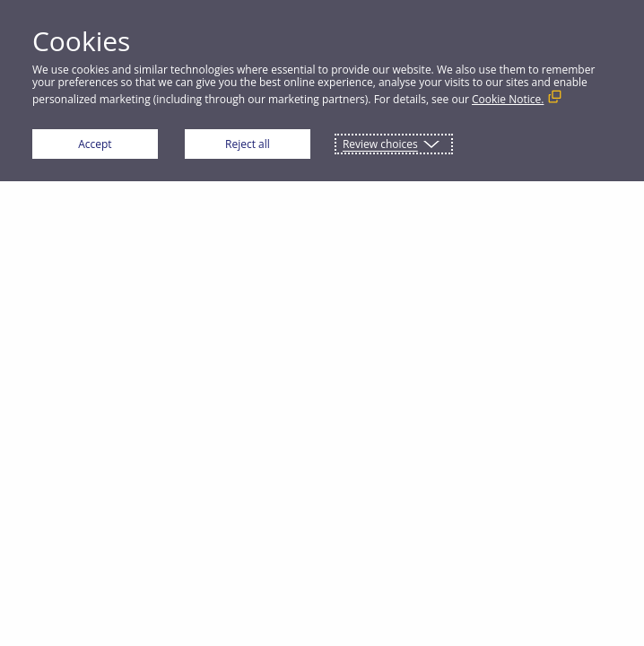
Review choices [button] (380, 144)
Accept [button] (94, 144)
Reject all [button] (247, 144)
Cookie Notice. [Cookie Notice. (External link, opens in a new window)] (508, 99)
